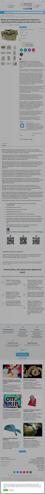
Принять (5, 490)
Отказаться (11, 490)
